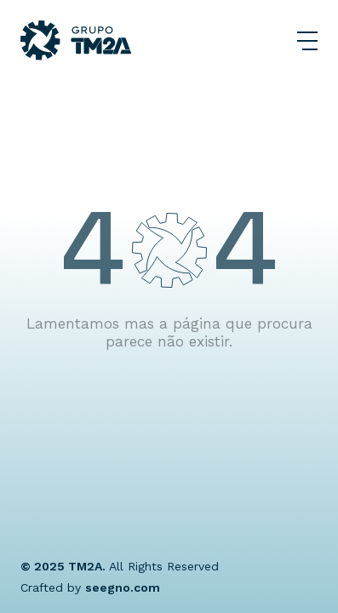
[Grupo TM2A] (75, 40)
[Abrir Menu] (307, 41)
